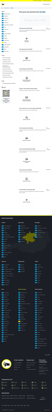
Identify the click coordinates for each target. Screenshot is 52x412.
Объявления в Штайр (6, 57)
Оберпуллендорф (22, 239)
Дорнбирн (21, 269)
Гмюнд (37, 299)
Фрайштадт (5, 18)
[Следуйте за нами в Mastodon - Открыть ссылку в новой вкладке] (46, 388)
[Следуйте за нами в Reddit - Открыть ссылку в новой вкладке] (16, 385)
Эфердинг (5, 16)
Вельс (4, 49)
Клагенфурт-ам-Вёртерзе (8, 269)
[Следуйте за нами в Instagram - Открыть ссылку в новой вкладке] (16, 382)
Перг (4, 31)
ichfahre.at (5, 409)
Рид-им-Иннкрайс (6, 33)
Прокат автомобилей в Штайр (8, 63)
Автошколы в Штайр (6, 75)
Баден (37, 297)
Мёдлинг (38, 319)
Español (15, 405)
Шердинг (4, 38)
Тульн (37, 336)
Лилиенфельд (39, 317)
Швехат (37, 334)
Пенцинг (4, 332)
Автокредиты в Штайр (6, 61)
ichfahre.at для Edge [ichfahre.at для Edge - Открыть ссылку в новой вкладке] (21, 395)
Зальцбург (38, 230)
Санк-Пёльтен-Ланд (40, 330)
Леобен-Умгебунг (6, 245)
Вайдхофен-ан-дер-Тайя (41, 343)
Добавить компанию (30, 365)
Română (18, 405)
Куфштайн (38, 273)
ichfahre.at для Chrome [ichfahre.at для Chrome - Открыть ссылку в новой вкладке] (5, 395)
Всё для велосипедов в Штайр (8, 73)
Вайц (4, 256)
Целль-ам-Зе (38, 237)
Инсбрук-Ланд (39, 267)
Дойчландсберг (6, 228)
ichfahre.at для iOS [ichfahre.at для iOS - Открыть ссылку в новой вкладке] (21, 398)
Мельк (37, 321)
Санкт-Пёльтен (39, 328)
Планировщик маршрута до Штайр (8, 83)
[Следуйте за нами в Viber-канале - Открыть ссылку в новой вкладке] (36, 388)
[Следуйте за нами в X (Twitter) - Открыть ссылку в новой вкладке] (6, 385)
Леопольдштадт (6, 317)
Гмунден (4, 20)
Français (11, 405)
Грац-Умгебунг (6, 234)
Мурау (4, 250)
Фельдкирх (21, 271)
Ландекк (37, 276)
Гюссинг (21, 230)
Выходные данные (42, 364)
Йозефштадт (5, 312)
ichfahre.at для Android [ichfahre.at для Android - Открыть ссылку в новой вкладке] (13, 398)
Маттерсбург (22, 234)
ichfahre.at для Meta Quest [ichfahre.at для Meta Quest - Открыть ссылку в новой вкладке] (30, 398)
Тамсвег (37, 234)
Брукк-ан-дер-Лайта (40, 295)
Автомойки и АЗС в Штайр (7, 77)
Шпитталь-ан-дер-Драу (7, 273)
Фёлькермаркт (6, 280)
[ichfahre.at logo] (2, 4)
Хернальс (5, 306)
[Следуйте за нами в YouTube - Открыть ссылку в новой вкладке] (36, 382)
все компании (48, 48)
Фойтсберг (5, 254)
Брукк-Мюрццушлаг (6, 226)
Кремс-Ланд (38, 312)
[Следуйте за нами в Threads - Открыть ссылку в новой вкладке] (26, 382)
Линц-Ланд (5, 29)
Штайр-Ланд (5, 40)
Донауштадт (5, 299)
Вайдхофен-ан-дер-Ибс (40, 345)
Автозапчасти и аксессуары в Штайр (6, 66)
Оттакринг (5, 330)
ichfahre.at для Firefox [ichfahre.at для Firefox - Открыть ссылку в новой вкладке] (13, 395)
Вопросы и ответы (17, 365)
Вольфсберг (5, 284)
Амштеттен (38, 292)
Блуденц (21, 267)
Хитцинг (4, 308)
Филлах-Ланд (5, 282)
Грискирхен (5, 22)
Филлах (4, 278)
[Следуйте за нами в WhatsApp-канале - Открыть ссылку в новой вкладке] (16, 388)
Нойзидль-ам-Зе (22, 237)
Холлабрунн (38, 303)
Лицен (4, 243)
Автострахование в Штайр (7, 71)
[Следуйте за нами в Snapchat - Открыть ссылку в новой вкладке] (26, 385)
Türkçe (8, 405)
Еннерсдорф (22, 232)
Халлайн (38, 226)
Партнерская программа (31, 369)
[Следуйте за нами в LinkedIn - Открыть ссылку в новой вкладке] (46, 385)
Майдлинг (5, 325)
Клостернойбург (39, 308)
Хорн (37, 306)
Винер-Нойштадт (39, 341)
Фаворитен (5, 301)
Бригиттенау (5, 295)
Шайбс (37, 332)
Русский (5, 405)
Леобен (4, 241)
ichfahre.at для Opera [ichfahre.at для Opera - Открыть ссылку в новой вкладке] (30, 395)
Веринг (4, 339)
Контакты (16, 369)
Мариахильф (5, 323)
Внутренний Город (6, 310)
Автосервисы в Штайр (6, 69)
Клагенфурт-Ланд (6, 271)
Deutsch (28, 405)
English (25, 405)
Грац (4, 230)
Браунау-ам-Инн (6, 14)
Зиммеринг (5, 336)
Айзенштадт (21, 226)
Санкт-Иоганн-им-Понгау (41, 228)
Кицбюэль (38, 271)
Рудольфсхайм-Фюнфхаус (8, 334)
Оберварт (21, 241)
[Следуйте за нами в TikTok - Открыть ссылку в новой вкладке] (46, 382)
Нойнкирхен (38, 325)
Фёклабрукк (5, 47)
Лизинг (4, 319)
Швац (37, 282)
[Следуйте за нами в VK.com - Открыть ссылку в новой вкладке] (6, 388)
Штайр (4, 42)
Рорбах (4, 36)
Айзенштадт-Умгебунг (23, 228)
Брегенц (21, 264)
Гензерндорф (38, 301)
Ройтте (37, 280)
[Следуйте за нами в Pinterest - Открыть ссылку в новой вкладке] (36, 385)
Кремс (37, 314)
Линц (4, 27)
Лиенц (37, 278)
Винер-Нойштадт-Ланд (40, 339)
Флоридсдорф (5, 303)
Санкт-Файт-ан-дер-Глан (8, 276)
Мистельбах (38, 323)
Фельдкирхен (5, 264)
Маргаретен (5, 321)
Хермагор (5, 267)
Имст (37, 269)
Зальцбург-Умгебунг (40, 232)
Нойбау (4, 328)
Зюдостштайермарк (7, 252)
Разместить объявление (31, 362)
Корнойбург (38, 310)
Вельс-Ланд (5, 51)
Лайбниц (4, 239)
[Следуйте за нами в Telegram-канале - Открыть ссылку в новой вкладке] (26, 388)
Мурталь (4, 248)
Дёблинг (4, 297)
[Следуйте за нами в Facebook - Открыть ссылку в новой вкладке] (6, 382)
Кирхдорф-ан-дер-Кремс (7, 25)
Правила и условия (42, 373)
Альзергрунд (5, 292)
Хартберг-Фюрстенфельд (8, 237)
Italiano (21, 405)
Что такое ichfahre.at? (18, 362)
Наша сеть (29, 367)
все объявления (48, 28)
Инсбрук (38, 264)
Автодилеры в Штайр (6, 59)
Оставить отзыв (17, 367)
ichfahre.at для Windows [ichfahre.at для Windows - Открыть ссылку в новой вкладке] (5, 398)
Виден (4, 341)
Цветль (37, 347)
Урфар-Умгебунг (6, 44)
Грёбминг (5, 232)
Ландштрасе (5, 314)
